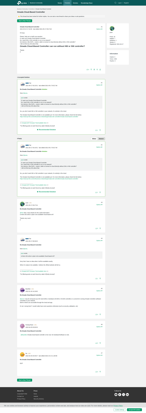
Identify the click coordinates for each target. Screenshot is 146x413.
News (35, 394)
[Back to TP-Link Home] (22, 3)
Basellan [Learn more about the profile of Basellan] (28, 289)
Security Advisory (39, 399)
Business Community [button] (36, 3)
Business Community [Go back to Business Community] (22, 9)
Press (35, 391)
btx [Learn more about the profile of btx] (26, 353)
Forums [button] (67, 3)
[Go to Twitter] (123, 394)
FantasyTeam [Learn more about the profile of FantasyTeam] (29, 325)
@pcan (25, 93)
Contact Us (20, 396)
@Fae (21, 212)
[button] (59, 3)
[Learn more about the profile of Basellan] (23, 290)
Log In (120, 3)
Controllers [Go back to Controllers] (31, 9)
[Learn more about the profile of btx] (23, 354)
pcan (22, 98)
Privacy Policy (21, 399)
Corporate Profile (22, 394)
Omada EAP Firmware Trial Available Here (34, 123)
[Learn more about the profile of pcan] (23, 204)
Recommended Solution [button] (46, 129)
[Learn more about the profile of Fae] (23, 84)
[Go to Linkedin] (127, 394)
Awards (36, 396)
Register (126, 3)
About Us (20, 391)
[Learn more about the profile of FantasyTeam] (23, 326)
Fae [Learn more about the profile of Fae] (30, 83)
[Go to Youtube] (115, 394)
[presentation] (22, 84)
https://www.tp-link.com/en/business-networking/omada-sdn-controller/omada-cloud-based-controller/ (49, 116)
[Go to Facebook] (119, 394)
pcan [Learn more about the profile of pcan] (27, 203)
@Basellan (24, 335)
